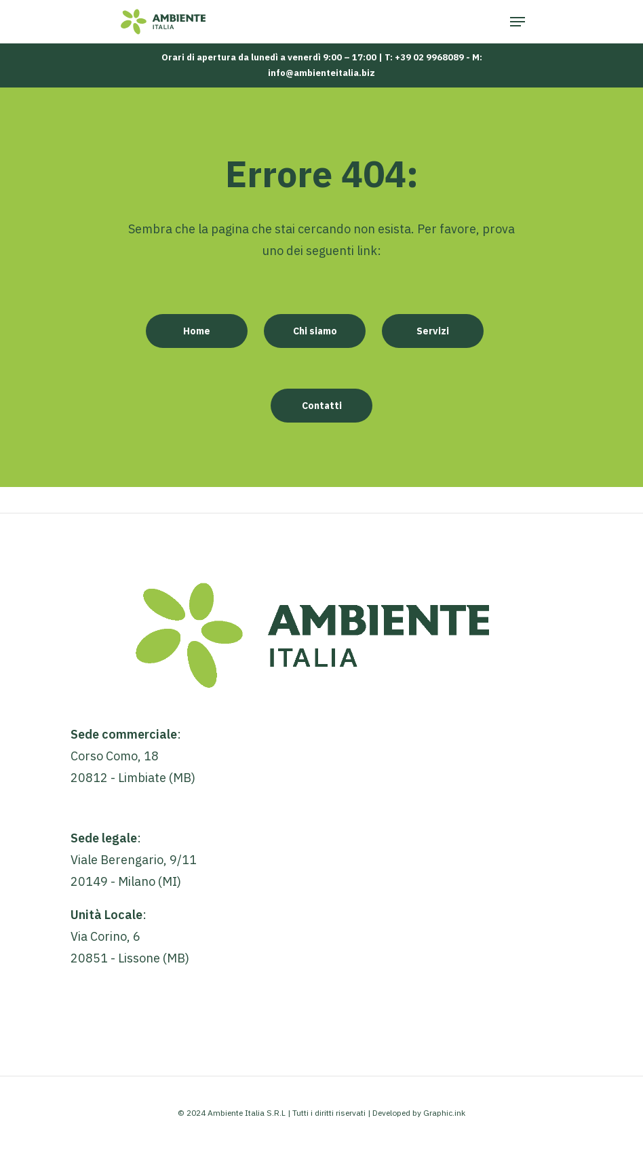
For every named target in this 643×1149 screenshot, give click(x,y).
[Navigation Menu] (517, 21)
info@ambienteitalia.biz (321, 73)
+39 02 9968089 (429, 57)
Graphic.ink (444, 1113)
